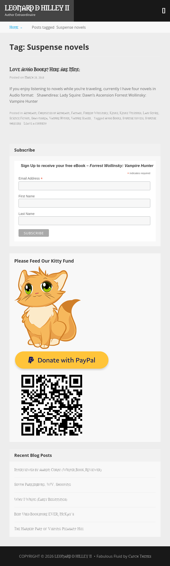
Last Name (27, 214)
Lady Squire (150, 113)
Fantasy (76, 113)
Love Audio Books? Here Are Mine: (44, 69)
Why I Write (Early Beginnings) (40, 499)
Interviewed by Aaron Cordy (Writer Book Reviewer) (58, 469)
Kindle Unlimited (130, 113)
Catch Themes (139, 556)
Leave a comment (35, 123)
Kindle (114, 113)
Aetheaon (30, 113)
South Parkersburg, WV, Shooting (42, 484)
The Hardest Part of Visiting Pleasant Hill (49, 528)
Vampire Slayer (81, 118)
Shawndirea (39, 118)
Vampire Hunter (59, 118)
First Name (27, 196)
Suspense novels (133, 118)
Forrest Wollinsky (95, 113)
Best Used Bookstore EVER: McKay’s (44, 513)
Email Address (31, 178)
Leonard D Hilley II (37, 7)
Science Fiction (19, 118)
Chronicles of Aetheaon (54, 113)
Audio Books (113, 118)
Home (15, 27)
